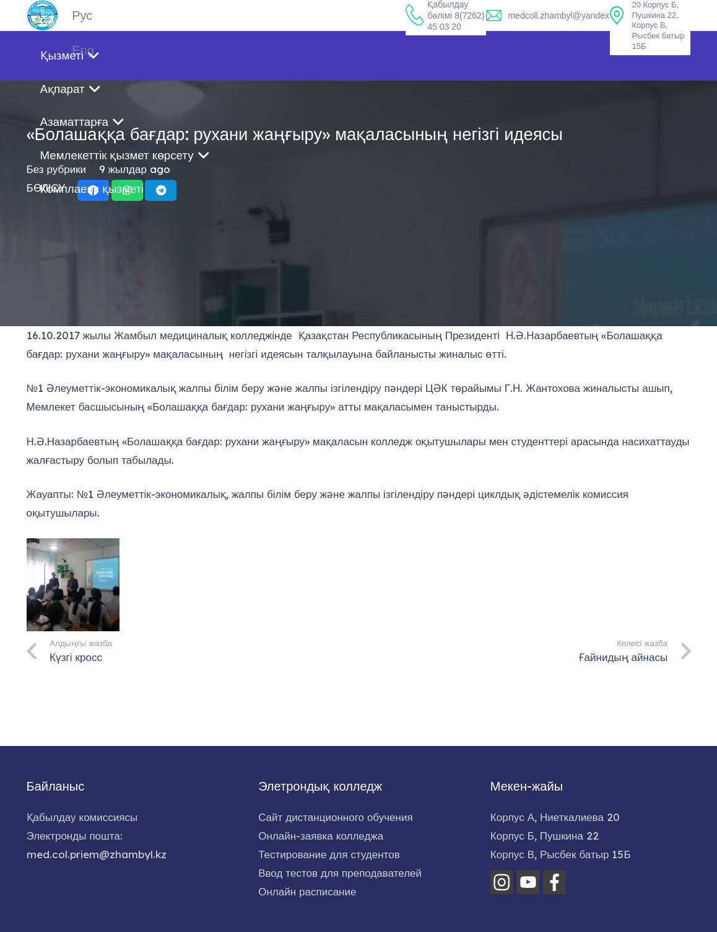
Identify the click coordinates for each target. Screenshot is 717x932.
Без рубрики (57, 249)
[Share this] (93, 271)
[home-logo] (43, 15)
